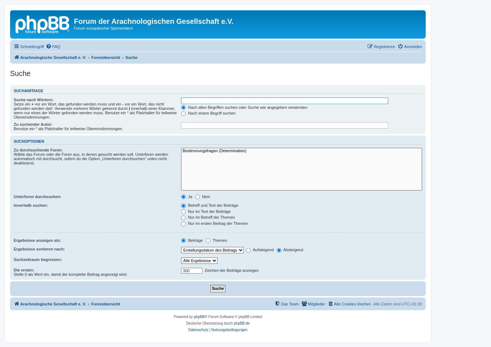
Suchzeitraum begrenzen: (38, 259)
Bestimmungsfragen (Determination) (301, 151)
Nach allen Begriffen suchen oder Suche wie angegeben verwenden (244, 107)
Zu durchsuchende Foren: (38, 150)
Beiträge (192, 240)
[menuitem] (53, 46)
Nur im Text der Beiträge (206, 211)
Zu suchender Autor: (33, 124)
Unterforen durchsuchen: (37, 196)
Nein (202, 196)
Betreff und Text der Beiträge (209, 205)
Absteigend (290, 250)
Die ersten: (24, 270)
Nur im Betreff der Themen (208, 217)
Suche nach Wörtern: (34, 100)
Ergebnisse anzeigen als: (37, 240)
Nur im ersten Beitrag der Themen (214, 223)
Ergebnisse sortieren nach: (39, 249)
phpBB (199, 317)
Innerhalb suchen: (31, 205)
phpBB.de (242, 323)
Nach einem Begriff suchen (208, 113)
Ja (186, 196)
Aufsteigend (260, 250)
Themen (216, 240)
